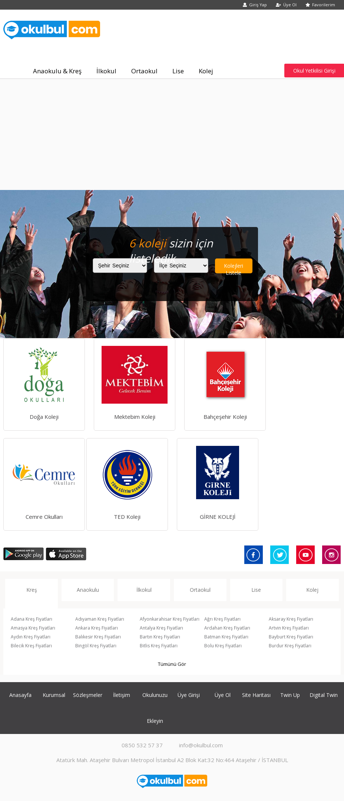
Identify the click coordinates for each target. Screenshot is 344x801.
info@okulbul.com (201, 745)
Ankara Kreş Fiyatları (96, 628)
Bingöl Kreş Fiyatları (95, 646)
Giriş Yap (255, 4)
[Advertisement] (172, 134)
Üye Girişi (189, 694)
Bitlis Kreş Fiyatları (159, 646)
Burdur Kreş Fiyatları (290, 646)
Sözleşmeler (87, 694)
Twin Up (290, 694)
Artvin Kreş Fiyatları (289, 628)
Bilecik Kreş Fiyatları (31, 646)
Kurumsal (54, 694)
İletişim (121, 694)
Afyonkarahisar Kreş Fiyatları (169, 619)
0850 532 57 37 (142, 745)
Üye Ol (286, 4)
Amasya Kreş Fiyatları (33, 628)
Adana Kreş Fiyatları (31, 619)
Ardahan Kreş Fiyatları (227, 628)
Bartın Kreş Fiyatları (160, 637)
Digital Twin (324, 694)
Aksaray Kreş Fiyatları (291, 619)
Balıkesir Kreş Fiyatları (98, 637)
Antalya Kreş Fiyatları (161, 628)
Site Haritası (256, 694)
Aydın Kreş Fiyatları (30, 637)
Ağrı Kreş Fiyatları (222, 619)
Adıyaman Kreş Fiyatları (99, 619)
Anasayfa (20, 694)
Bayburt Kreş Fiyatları (291, 637)
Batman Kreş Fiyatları (226, 637)
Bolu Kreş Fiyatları (223, 646)
